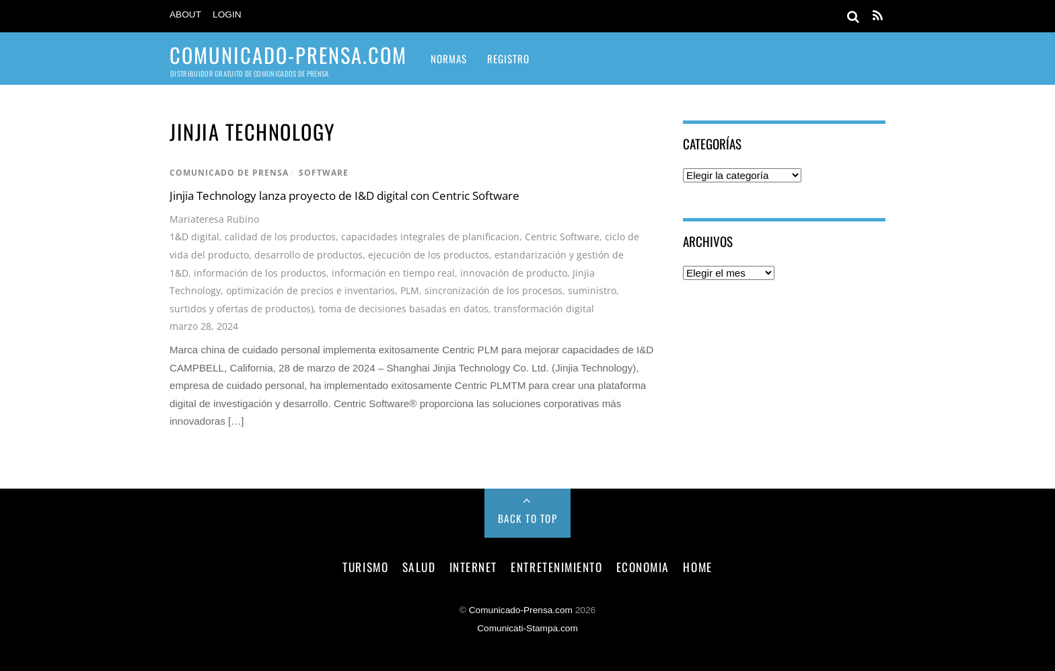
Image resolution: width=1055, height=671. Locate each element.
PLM (409, 290)
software (324, 172)
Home (697, 566)
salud (419, 566)
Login (227, 14)
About (185, 14)
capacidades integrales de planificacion (430, 236)
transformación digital (544, 308)
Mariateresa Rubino (214, 219)
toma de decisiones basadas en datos (403, 308)
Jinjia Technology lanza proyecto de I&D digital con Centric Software (344, 195)
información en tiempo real (393, 273)
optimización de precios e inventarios (310, 290)
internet (473, 566)
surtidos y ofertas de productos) (242, 308)
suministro (592, 290)
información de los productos (260, 273)
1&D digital (194, 236)
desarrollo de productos (308, 254)
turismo (365, 566)
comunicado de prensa (229, 172)
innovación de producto (513, 273)
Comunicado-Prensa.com (521, 610)
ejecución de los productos (428, 254)
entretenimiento (556, 566)
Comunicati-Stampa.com (527, 628)
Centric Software (562, 236)
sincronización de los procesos (493, 290)
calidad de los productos (280, 236)
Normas (449, 58)
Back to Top (528, 518)
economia (642, 566)
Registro (508, 58)
